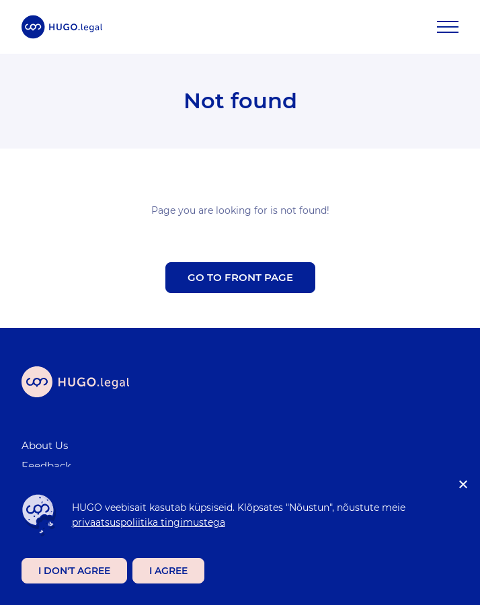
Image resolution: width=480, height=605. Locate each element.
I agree (168, 571)
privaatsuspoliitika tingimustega (148, 522)
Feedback (46, 465)
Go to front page (240, 277)
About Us (45, 445)
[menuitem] (232, 446)
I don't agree (74, 571)
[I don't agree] (462, 484)
